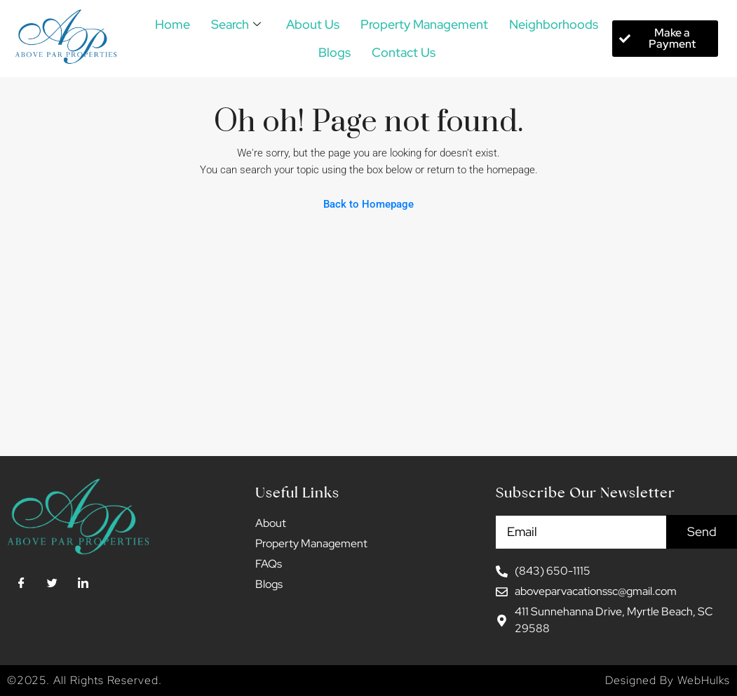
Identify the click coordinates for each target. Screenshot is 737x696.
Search (236, 24)
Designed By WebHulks (667, 680)
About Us (312, 24)
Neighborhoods (553, 24)
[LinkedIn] (82, 583)
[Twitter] (51, 583)
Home (172, 24)
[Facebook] (21, 583)
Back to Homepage (368, 204)
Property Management (424, 24)
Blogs (334, 52)
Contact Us (403, 52)
